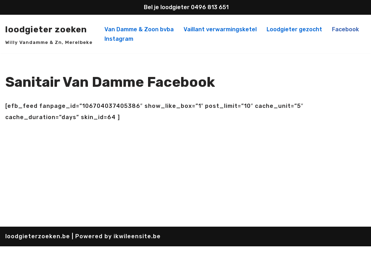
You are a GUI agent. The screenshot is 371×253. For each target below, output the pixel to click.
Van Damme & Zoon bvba (139, 29)
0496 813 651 (210, 7)
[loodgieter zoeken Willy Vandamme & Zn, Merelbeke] (48, 34)
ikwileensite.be (137, 243)
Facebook (345, 29)
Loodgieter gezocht (294, 29)
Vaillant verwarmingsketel (220, 29)
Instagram (118, 38)
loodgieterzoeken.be (38, 243)
